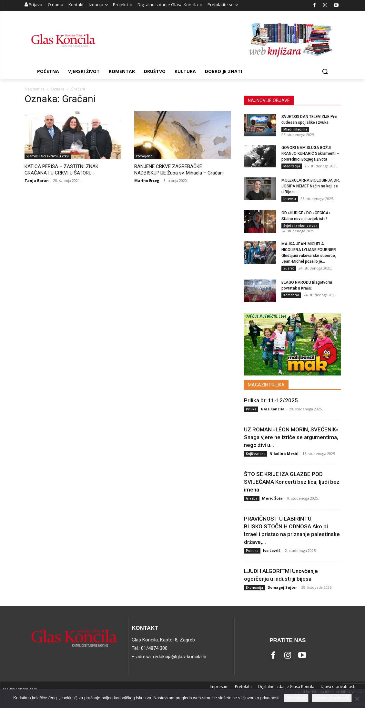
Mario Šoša (272, 498)
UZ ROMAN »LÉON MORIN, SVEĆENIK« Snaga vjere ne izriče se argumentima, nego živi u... (291, 437)
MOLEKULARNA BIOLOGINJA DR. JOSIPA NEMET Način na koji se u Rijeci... (310, 186)
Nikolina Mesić (283, 453)
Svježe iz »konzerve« (300, 225)
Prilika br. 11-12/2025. (271, 400)
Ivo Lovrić (271, 550)
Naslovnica (35, 89)
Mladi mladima (295, 129)
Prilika (251, 409)
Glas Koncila (273, 409)
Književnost (255, 453)
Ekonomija (254, 587)
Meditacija (291, 166)
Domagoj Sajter (282, 587)
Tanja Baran (37, 180)
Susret (288, 268)
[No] (357, 698)
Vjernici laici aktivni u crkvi (47, 156)
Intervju (289, 198)
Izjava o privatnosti (331, 697)
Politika (252, 550)
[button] (325, 71)
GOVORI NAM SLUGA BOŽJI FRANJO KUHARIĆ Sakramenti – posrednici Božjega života (310, 153)
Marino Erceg (146, 180)
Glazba (252, 498)
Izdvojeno (144, 156)
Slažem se (296, 697)
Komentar (291, 295)
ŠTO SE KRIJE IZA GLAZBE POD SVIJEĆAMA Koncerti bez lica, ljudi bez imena (292, 482)
